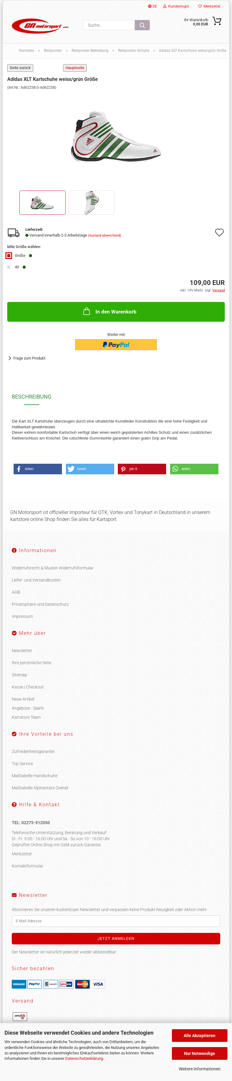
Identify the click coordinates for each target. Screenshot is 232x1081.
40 (16, 274)
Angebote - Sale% (28, 715)
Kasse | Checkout (28, 693)
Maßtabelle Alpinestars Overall (40, 794)
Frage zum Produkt (29, 365)
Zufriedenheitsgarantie (33, 758)
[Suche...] (142, 25)
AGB (16, 599)
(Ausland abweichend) (104, 242)
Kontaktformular (27, 872)
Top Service (22, 770)
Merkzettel (209, 6)
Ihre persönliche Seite (31, 669)
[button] (38, 476)
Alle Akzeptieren (199, 1035)
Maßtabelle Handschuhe (34, 782)
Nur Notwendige (199, 1053)
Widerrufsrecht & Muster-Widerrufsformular (53, 574)
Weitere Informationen (200, 1068)
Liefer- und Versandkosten (36, 587)
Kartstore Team (26, 724)
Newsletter (22, 657)
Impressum (22, 623)
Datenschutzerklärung (84, 1058)
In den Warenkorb (109, 318)
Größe (19, 262)
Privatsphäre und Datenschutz (40, 611)
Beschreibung (31, 403)
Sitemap (19, 681)
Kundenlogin (176, 6)
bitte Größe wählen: (24, 253)
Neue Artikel (23, 706)
